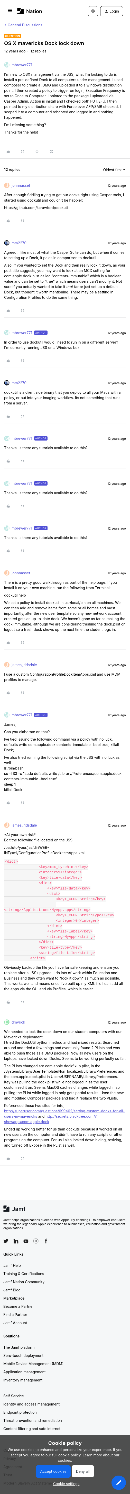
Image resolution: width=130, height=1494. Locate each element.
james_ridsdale (24, 665)
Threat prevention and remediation (32, 1420)
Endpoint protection (20, 1412)
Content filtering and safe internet (31, 1428)
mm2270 (19, 243)
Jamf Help (12, 1265)
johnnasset (21, 185)
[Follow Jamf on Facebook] (46, 1241)
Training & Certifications (23, 1273)
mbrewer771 (22, 65)
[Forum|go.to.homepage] (29, 11)
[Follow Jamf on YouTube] (26, 1241)
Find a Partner (15, 1314)
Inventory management (22, 1380)
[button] (10, 12)
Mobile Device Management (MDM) (33, 1363)
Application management (24, 1372)
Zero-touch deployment (23, 1355)
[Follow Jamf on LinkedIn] (15, 1241)
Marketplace (13, 1298)
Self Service (13, 1396)
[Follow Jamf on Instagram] (36, 1241)
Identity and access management (31, 1404)
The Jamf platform (19, 1347)
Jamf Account (15, 1323)
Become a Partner (18, 1306)
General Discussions (25, 25)
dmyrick (18, 1022)
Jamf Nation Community (23, 1282)
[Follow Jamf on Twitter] (5, 1241)
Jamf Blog (12, 1290)
